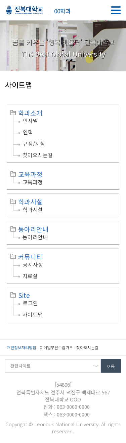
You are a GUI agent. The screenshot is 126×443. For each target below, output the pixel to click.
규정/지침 (34, 143)
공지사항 (33, 264)
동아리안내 (33, 229)
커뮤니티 (30, 256)
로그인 (30, 303)
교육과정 (30, 174)
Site (24, 295)
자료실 (30, 276)
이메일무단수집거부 (56, 347)
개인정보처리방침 (21, 347)
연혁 (28, 132)
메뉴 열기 (116, 10)
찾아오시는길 (38, 155)
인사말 (30, 121)
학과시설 (30, 201)
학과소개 (30, 113)
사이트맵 (33, 314)
